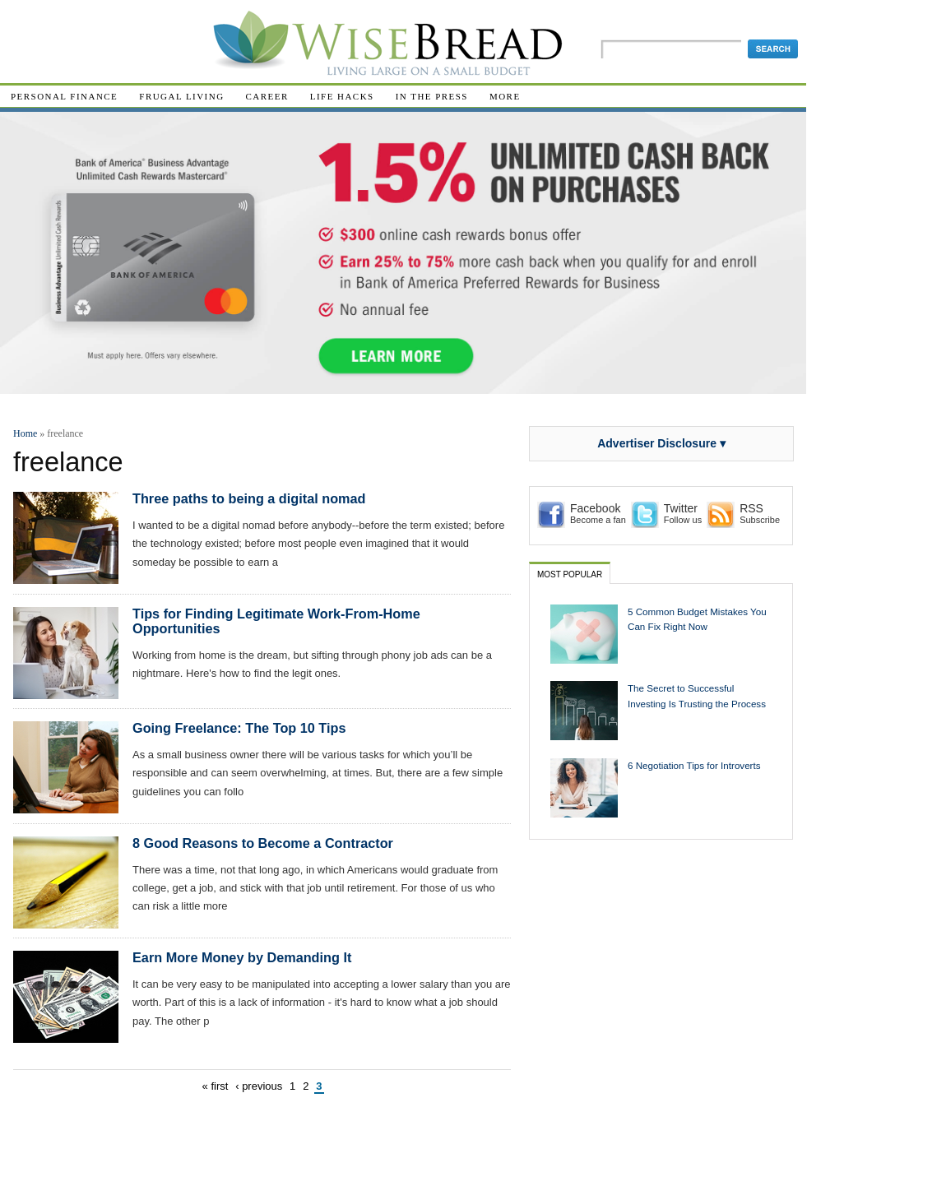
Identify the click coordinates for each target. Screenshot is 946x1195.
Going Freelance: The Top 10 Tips (238, 727)
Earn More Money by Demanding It (241, 957)
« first (215, 1086)
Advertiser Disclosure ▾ (661, 443)
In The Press (432, 96)
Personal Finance (64, 96)
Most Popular (569, 574)
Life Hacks (342, 96)
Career (267, 96)
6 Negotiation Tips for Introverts (694, 765)
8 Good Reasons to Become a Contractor (262, 843)
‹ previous (258, 1086)
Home (25, 433)
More (505, 96)
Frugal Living (181, 96)
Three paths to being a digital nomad (249, 498)
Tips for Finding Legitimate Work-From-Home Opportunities (276, 621)
